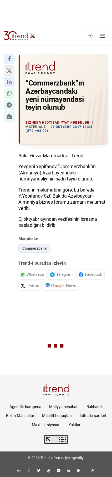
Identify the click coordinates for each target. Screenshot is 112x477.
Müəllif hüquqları (57, 415)
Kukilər (74, 425)
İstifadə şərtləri (93, 415)
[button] (9, 59)
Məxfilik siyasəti (46, 425)
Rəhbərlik (94, 406)
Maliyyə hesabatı (64, 406)
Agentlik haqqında (25, 406)
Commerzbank (34, 248)
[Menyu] (102, 36)
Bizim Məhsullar (20, 415)
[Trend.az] (19, 36)
